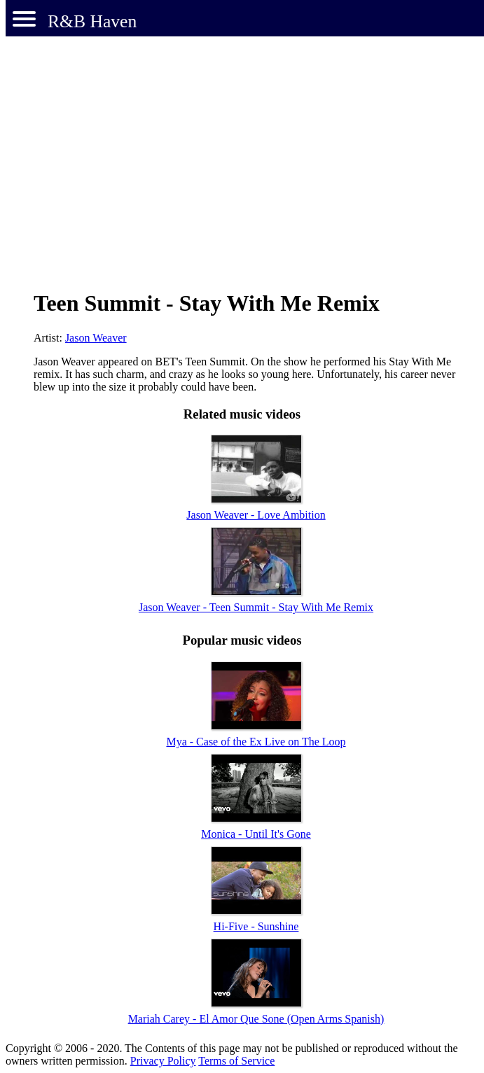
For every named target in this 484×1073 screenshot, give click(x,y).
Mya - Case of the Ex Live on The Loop (255, 742)
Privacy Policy (163, 1061)
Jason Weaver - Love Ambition (255, 515)
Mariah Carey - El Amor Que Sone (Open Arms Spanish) (256, 1019)
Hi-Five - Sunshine (256, 926)
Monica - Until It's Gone (256, 834)
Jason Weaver (96, 338)
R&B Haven (92, 21)
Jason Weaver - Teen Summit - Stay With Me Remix (256, 607)
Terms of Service (236, 1061)
